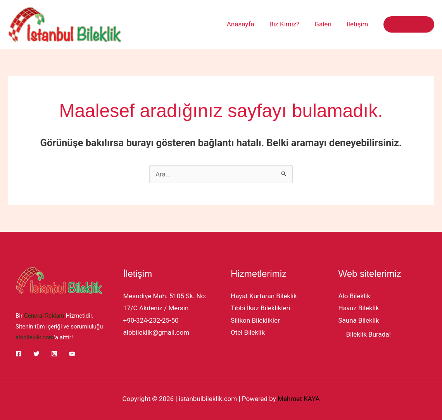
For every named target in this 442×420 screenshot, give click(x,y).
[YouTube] (72, 353)
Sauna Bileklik (358, 320)
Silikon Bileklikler (255, 320)
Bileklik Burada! (368, 334)
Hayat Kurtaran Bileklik (264, 296)
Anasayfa (247, 24)
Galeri (326, 24)
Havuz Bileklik (358, 308)
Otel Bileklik (248, 332)
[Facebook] (19, 353)
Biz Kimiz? (289, 24)
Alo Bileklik (354, 296)
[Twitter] (36, 353)
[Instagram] (54, 353)
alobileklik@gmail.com (156, 332)
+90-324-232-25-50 (151, 320)
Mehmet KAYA (298, 398)
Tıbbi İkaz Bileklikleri (260, 308)
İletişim (358, 24)
